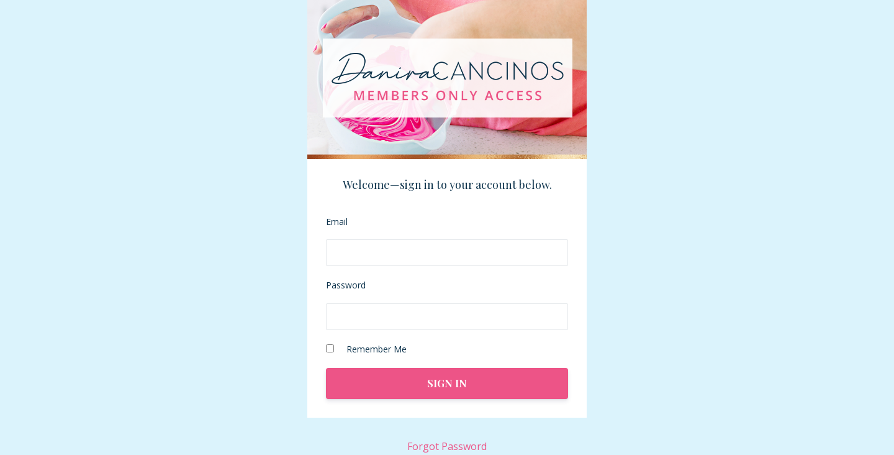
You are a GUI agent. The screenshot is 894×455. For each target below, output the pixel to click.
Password (346, 285)
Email (337, 222)
